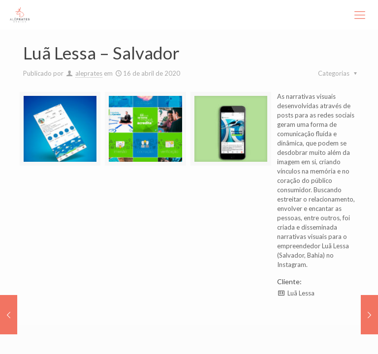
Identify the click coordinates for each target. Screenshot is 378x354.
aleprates (88, 73)
